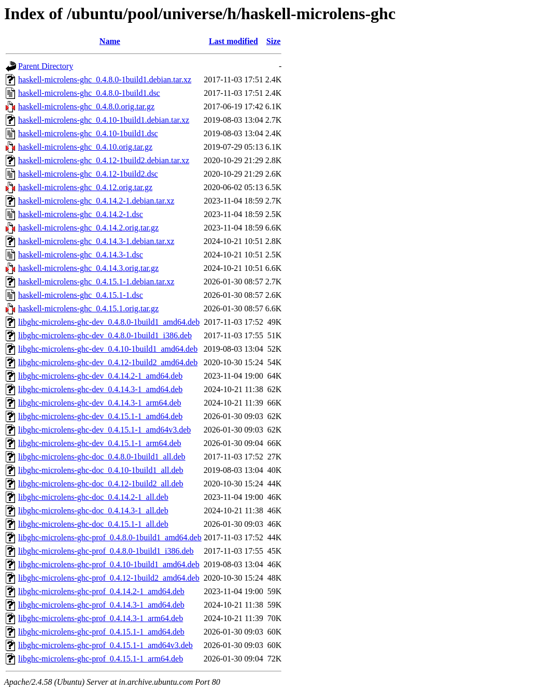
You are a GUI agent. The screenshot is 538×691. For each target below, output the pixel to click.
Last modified (233, 41)
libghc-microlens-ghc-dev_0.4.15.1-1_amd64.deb (100, 416)
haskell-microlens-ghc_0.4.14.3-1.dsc (80, 254)
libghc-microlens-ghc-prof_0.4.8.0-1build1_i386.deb (106, 550)
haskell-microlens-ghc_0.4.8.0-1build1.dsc (89, 93)
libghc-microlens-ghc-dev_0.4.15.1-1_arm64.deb (99, 443)
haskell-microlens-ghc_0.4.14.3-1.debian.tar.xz (96, 241)
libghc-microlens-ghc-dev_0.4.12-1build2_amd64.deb (107, 362)
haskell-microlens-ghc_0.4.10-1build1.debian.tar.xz (103, 120)
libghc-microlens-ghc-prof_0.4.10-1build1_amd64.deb (109, 564)
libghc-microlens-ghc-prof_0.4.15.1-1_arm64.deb (100, 658)
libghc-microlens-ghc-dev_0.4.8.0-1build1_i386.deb (105, 335)
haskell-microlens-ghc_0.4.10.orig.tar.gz (85, 146)
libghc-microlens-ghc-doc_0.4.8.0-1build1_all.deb (102, 456)
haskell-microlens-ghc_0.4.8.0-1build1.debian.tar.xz (104, 79)
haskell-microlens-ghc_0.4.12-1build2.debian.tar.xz (103, 160)
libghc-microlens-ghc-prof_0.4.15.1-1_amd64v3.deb (105, 645)
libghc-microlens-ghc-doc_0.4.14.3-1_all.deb (93, 510)
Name (110, 41)
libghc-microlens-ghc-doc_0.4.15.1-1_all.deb (93, 524)
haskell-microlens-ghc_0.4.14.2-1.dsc (80, 214)
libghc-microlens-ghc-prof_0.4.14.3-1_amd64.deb (101, 604)
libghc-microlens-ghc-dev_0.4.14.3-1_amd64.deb (100, 389)
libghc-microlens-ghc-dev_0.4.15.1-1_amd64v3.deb (104, 429)
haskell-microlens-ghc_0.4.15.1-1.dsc (80, 295)
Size (273, 41)
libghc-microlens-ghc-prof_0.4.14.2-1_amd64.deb (101, 591)
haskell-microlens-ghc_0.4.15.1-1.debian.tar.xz (96, 281)
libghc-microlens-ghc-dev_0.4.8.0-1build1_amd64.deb (109, 322)
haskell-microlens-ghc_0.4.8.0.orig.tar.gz (86, 106)
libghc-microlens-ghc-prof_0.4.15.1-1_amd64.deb (101, 631)
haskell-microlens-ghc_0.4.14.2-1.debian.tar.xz (96, 200)
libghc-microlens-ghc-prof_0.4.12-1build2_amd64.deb (109, 577)
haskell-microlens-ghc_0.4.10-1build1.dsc (88, 133)
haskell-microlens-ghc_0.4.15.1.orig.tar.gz (88, 308)
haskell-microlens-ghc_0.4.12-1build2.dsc (88, 173)
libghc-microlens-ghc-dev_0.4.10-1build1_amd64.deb (107, 348)
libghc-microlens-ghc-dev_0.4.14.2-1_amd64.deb (100, 375)
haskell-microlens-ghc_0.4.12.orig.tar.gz (85, 187)
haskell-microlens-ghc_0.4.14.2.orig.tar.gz (88, 227)
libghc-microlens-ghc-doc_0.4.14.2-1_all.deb (93, 497)
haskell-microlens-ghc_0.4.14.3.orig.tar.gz (88, 268)
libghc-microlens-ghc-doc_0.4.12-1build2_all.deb (100, 483)
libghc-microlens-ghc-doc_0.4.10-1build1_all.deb (100, 470)
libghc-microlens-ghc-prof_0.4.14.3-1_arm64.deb (100, 618)
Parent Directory (45, 66)
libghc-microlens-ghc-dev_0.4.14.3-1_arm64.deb (99, 402)
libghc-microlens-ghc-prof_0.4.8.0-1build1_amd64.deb (110, 537)
